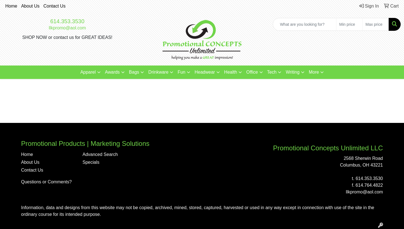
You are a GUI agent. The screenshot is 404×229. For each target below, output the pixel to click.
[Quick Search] (304, 24)
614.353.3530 (67, 21)
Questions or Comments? (46, 181)
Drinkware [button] (158, 72)
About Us (30, 6)
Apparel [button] (88, 72)
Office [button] (252, 72)
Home (11, 6)
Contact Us (55, 6)
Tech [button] (272, 72)
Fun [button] (181, 72)
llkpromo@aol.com (67, 27)
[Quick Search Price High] (375, 24)
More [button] (314, 72)
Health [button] (230, 72)
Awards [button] (112, 72)
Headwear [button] (205, 72)
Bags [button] (134, 72)
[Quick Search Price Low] (349, 24)
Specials (91, 162)
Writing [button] (293, 72)
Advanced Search (100, 154)
